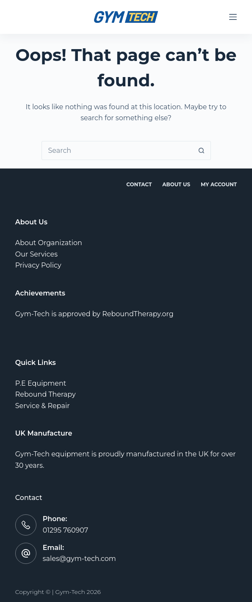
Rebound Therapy (45, 394)
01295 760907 (66, 530)
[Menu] (233, 17)
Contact (139, 184)
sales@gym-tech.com (79, 559)
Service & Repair (42, 406)
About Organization (48, 243)
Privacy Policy (38, 265)
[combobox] (117, 150)
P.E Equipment (40, 383)
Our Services (36, 254)
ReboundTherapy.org (138, 314)
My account (219, 184)
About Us (176, 184)
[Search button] (201, 150)
